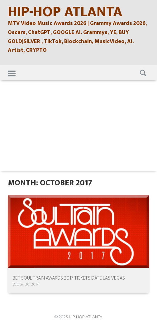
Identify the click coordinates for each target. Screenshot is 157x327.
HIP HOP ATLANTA (85, 317)
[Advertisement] (78, 127)
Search (142, 73)
